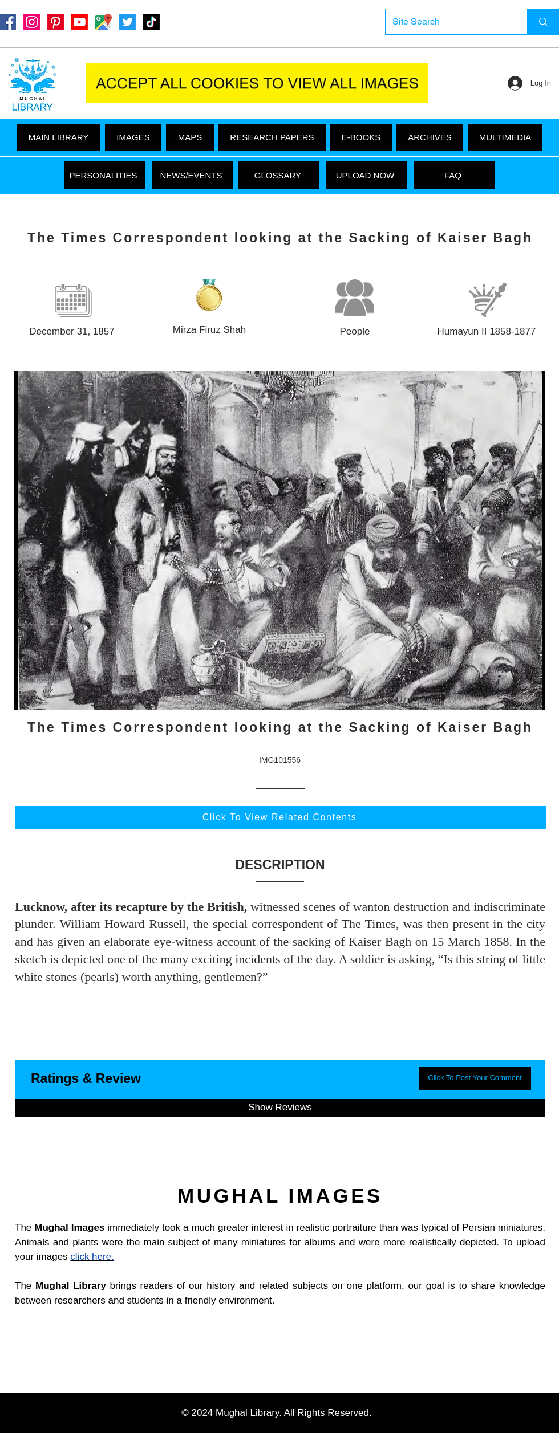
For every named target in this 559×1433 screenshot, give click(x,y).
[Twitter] (127, 22)
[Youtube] (79, 22)
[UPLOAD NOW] (366, 175)
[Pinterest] (55, 22)
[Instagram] (31, 22)
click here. (92, 1256)
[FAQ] (454, 175)
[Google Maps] (103, 22)
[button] (505, 137)
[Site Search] (447, 21)
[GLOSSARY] (278, 175)
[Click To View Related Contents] (280, 817)
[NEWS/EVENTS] (192, 175)
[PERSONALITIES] (104, 175)
